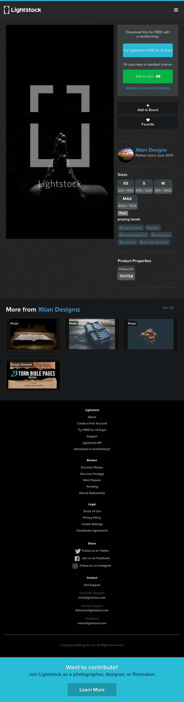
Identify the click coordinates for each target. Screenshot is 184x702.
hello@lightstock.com (92, 623)
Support (92, 436)
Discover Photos (92, 467)
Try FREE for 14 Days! (92, 430)
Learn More (92, 689)
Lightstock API (92, 443)
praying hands (131, 228)
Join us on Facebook (96, 558)
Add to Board (148, 108)
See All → (170, 307)
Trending (92, 486)
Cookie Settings (92, 524)
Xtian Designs (151, 150)
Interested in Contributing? (92, 449)
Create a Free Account (92, 423)
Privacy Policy (92, 517)
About (92, 417)
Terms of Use (92, 511)
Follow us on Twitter (95, 550)
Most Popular (92, 480)
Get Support (92, 585)
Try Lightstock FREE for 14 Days (148, 50)
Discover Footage (92, 474)
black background (133, 235)
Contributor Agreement (92, 530)
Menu (176, 10)
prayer (153, 228)
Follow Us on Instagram (95, 565)
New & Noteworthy (92, 493)
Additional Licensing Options (148, 88)
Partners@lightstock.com (92, 610)
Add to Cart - (148, 76)
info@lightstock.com (92, 597)
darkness (127, 242)
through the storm (154, 242)
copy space (161, 235)
